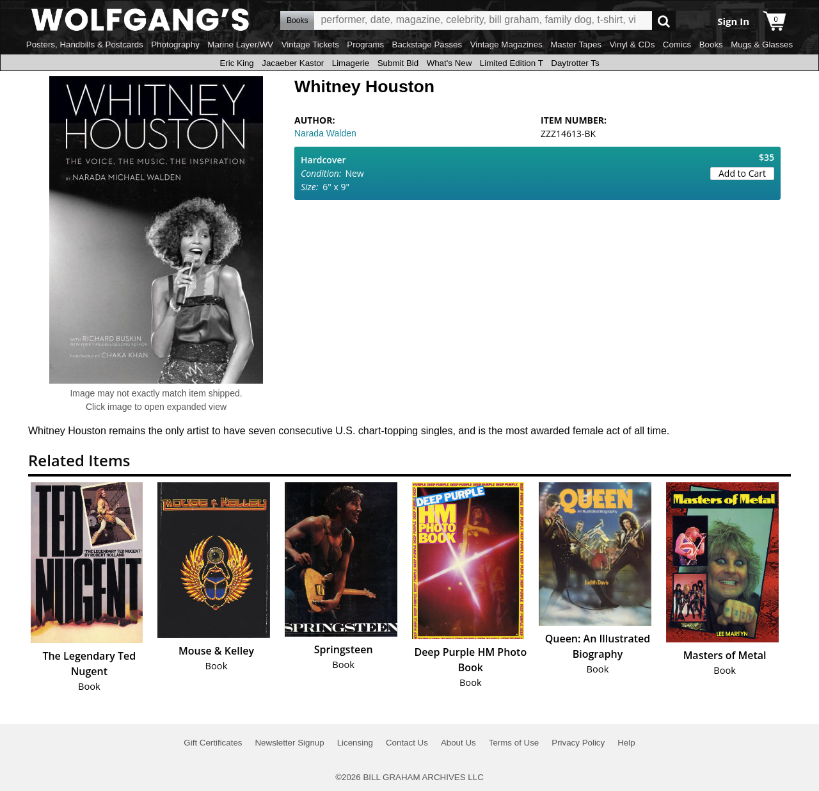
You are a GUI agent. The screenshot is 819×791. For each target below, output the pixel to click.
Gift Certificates (213, 742)
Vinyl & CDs (632, 44)
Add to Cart (742, 173)
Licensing (355, 742)
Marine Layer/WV (240, 44)
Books (711, 44)
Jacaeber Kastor (293, 63)
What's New (449, 63)
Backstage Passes (427, 44)
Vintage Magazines (506, 44)
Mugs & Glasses (762, 44)
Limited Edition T (511, 63)
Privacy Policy (578, 742)
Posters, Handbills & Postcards (84, 44)
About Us (458, 742)
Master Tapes (575, 44)
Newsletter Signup (289, 742)
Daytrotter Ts (575, 63)
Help (626, 742)
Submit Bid (398, 63)
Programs (365, 44)
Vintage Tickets (310, 44)
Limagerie (351, 63)
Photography (175, 44)
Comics (677, 44)
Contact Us (407, 742)
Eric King (236, 63)
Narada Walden (325, 133)
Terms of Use (514, 742)
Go (664, 21)
